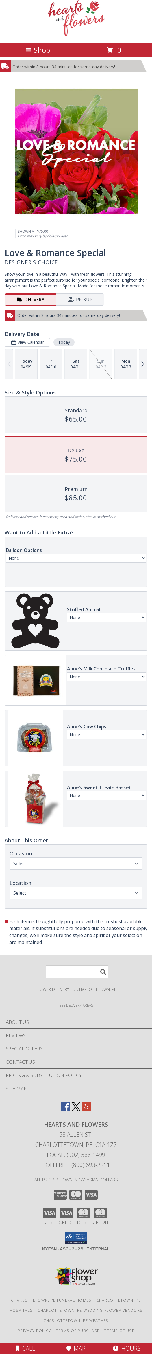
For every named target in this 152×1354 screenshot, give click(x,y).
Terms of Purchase (77, 1330)
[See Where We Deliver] (76, 1005)
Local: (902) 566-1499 (76, 1155)
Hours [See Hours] (127, 1348)
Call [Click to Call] (25, 1348)
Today (64, 342)
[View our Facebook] (65, 1109)
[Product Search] (77, 971)
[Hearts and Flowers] (76, 34)
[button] (76, 1238)
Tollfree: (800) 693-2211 (76, 1165)
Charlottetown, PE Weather (76, 1320)
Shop (38, 50)
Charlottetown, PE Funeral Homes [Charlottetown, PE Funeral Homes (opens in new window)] (51, 1300)
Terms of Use (119, 1330)
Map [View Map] (76, 1348)
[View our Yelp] (86, 1109)
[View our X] (76, 1109)
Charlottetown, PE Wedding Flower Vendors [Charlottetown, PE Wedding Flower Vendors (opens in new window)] (90, 1310)
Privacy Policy (34, 1330)
